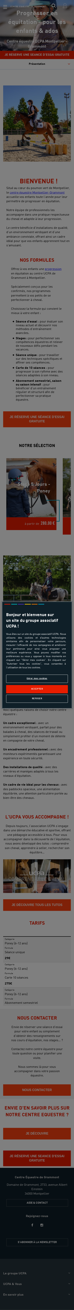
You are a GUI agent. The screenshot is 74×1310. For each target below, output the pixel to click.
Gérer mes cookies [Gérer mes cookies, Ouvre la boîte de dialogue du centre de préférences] (37, 678)
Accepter (37, 689)
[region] (37, 655)
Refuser (37, 698)
